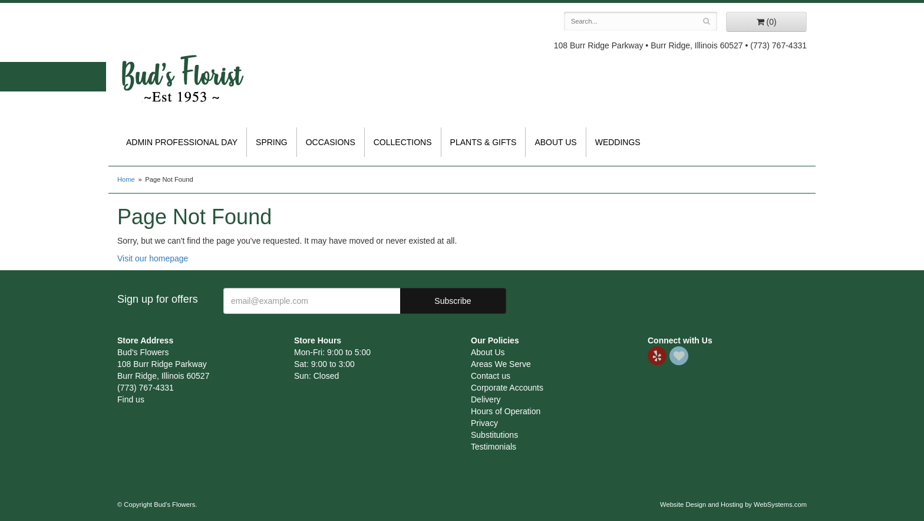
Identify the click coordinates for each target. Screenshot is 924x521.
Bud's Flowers (182, 64)
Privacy (484, 423)
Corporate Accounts (507, 387)
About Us (555, 142)
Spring (272, 142)
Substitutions (494, 435)
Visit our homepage (152, 258)
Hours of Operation (505, 411)
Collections (403, 142)
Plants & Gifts (483, 142)
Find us (130, 399)
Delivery (486, 399)
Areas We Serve (501, 364)
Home (126, 179)
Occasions (330, 142)
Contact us (490, 376)
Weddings (618, 142)
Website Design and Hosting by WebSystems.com (733, 504)
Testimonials (493, 446)
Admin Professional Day (181, 142)
